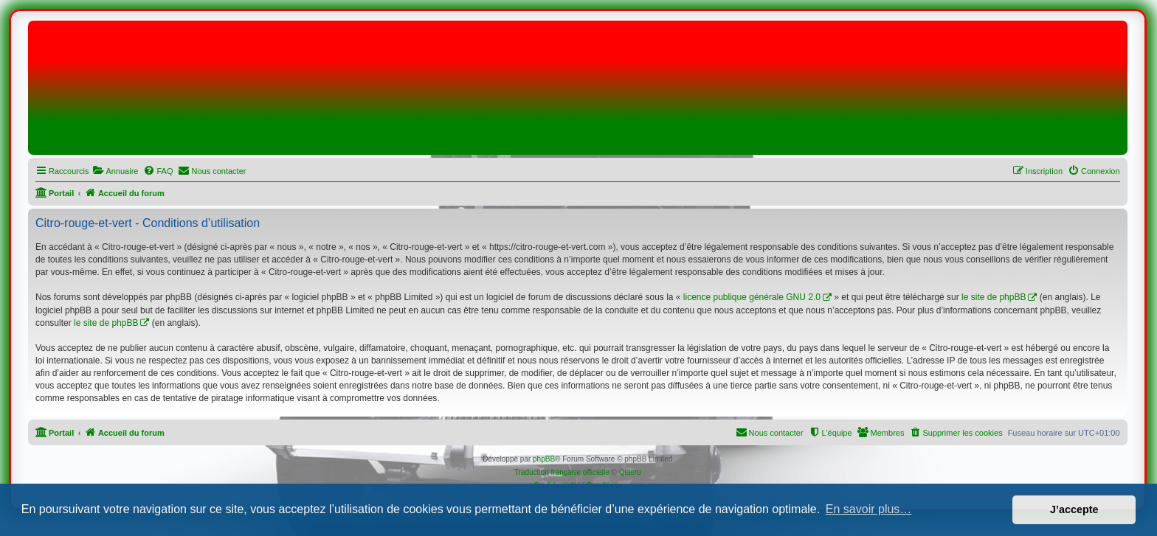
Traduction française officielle (561, 472)
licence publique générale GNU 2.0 (752, 297)
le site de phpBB (993, 297)
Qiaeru (630, 472)
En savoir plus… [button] (869, 509)
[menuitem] (115, 171)
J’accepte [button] (1074, 509)
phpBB (544, 459)
